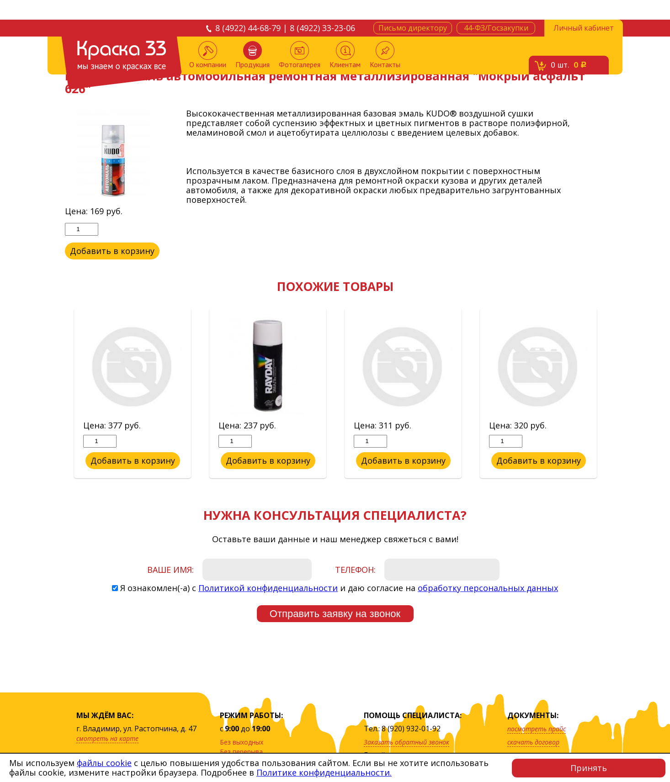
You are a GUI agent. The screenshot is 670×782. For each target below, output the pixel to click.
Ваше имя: (170, 569)
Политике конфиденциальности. (324, 772)
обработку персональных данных (488, 587)
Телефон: (355, 569)
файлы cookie (104, 762)
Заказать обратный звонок (406, 742)
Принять (588, 767)
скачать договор (533, 742)
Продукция (252, 55)
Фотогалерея (299, 55)
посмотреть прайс (536, 728)
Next (612, 393)
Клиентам (345, 55)
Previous (58, 393)
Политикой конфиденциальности (268, 587)
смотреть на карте (107, 738)
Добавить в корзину (112, 250)
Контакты (385, 55)
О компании (207, 55)
